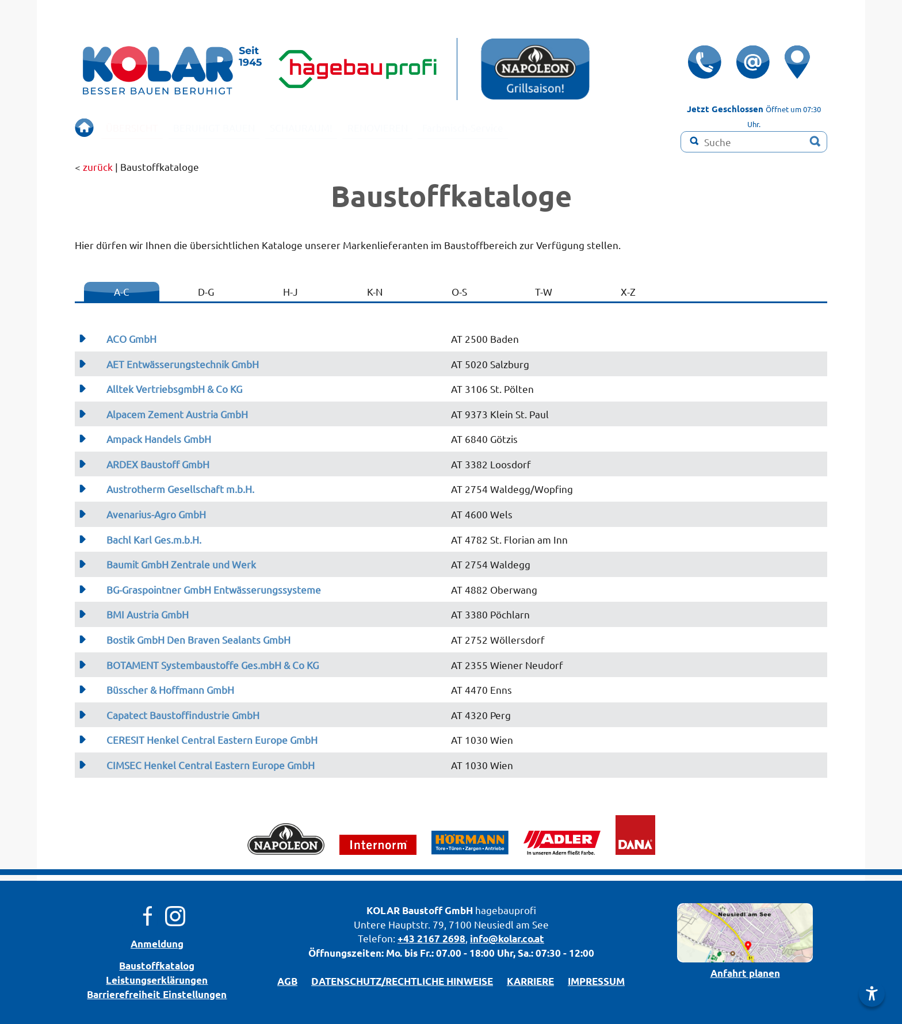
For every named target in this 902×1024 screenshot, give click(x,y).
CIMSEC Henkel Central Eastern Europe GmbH (210, 765)
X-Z (628, 291)
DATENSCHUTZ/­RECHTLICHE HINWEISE (402, 981)
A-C (121, 291)
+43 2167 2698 (431, 939)
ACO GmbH (131, 339)
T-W (543, 291)
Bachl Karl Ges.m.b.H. (153, 539)
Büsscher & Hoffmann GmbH (170, 690)
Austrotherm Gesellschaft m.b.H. (180, 489)
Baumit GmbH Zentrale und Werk (181, 564)
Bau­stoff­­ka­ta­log (156, 966)
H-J (290, 291)
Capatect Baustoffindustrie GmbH (182, 715)
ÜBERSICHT (139, 127)
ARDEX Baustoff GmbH (157, 464)
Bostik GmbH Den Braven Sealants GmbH (198, 640)
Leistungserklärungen (157, 980)
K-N (375, 291)
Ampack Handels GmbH (158, 439)
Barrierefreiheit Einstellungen (157, 994)
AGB (287, 981)
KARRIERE (530, 981)
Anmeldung (157, 944)
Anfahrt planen (745, 973)
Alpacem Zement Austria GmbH (177, 414)
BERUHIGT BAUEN (238, 127)
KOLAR (383, 910)
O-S (459, 291)
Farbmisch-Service (541, 127)
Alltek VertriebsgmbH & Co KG (174, 389)
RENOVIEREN (438, 127)
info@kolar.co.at (507, 939)
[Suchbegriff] (754, 141)
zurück (98, 167)
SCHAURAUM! (345, 127)
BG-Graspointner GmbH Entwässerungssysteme (213, 589)
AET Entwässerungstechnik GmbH (182, 364)
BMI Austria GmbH (147, 614)
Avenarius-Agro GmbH (156, 514)
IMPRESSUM (596, 981)
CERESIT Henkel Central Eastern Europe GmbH (212, 740)
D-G (206, 291)
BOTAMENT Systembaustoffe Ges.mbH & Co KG (212, 665)
